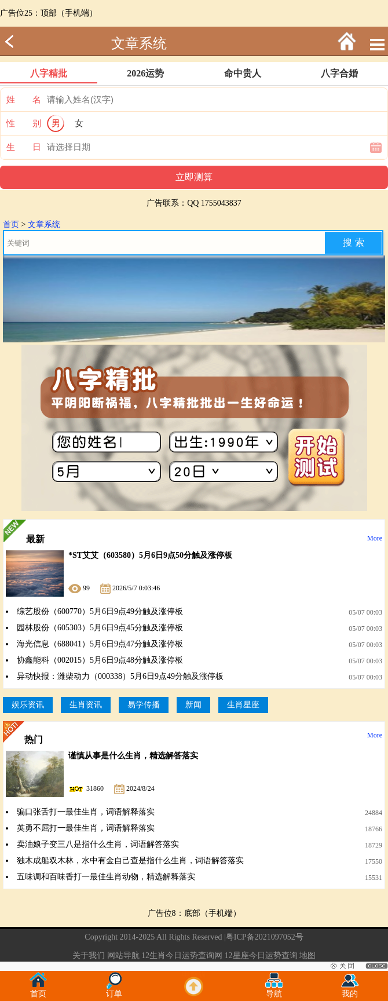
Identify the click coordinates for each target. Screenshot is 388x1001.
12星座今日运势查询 (261, 955)
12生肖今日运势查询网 (181, 955)
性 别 (23, 123)
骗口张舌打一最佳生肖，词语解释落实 (86, 812)
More (374, 538)
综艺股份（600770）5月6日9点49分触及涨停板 (100, 611)
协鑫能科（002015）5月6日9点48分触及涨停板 (100, 660)
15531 (373, 878)
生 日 (23, 147)
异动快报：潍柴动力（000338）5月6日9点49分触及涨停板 (120, 676)
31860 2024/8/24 (111, 788)
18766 (373, 829)
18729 (373, 845)
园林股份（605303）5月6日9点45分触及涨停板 (100, 627)
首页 (11, 224)
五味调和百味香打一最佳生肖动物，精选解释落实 (106, 876)
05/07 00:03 (365, 612)
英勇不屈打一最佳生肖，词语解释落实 (86, 828)
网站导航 (123, 955)
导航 (274, 990)
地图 (307, 955)
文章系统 (139, 43)
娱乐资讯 (28, 704)
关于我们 (88, 955)
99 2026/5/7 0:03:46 (114, 588)
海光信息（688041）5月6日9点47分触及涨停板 (100, 644)
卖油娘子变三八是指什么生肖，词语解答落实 (98, 844)
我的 (349, 990)
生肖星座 (243, 704)
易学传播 (143, 704)
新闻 (193, 704)
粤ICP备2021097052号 (264, 937)
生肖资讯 (85, 704)
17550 (373, 861)
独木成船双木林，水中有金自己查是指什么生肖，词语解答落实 (130, 860)
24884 (373, 813)
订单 (114, 990)
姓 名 (23, 99)
